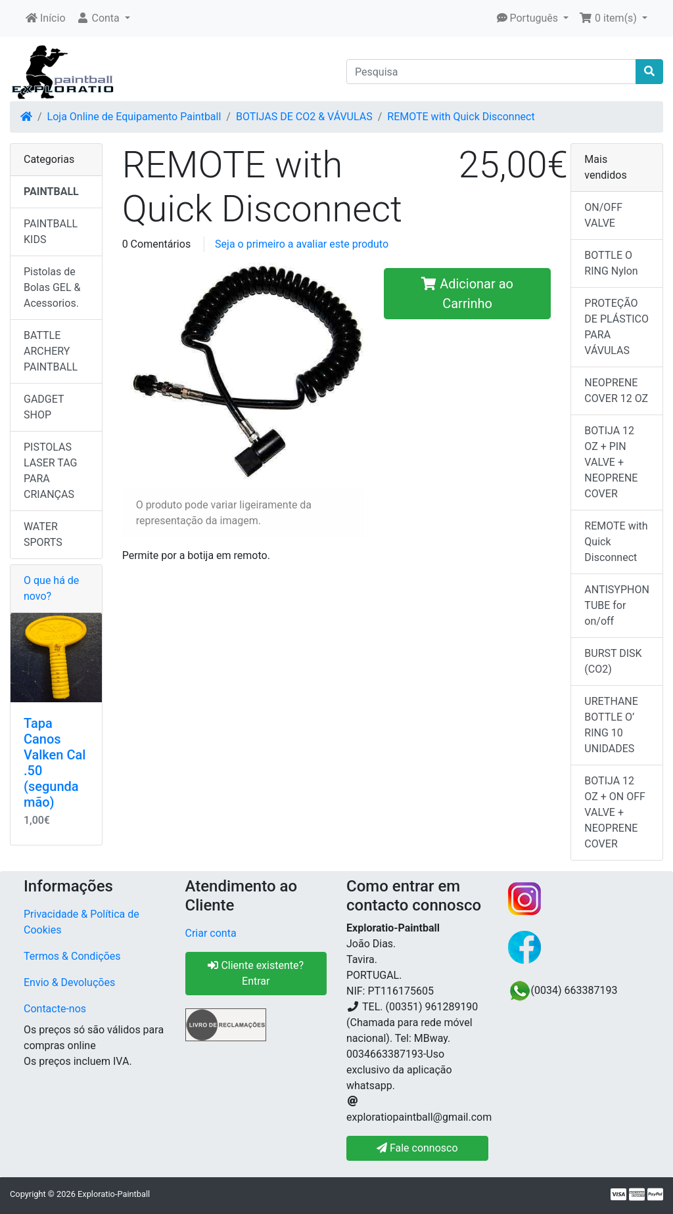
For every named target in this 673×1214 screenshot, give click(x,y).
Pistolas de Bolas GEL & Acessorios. (52, 287)
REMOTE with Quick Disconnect (460, 116)
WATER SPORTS (43, 534)
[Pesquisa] (491, 71)
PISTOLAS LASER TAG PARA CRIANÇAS (51, 471)
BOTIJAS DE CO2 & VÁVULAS (304, 116)
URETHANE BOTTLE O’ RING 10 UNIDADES (611, 725)
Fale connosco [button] (417, 1148)
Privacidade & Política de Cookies (81, 922)
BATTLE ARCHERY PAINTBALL (51, 351)
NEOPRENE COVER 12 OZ (616, 390)
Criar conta (211, 933)
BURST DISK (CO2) (612, 661)
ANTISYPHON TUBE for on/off (616, 605)
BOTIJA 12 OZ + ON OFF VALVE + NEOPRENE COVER (614, 812)
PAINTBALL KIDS (51, 231)
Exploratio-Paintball (114, 1194)
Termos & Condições (72, 956)
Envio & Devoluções (69, 982)
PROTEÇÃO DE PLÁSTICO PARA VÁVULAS (616, 327)
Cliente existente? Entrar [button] (256, 973)
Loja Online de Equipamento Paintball (134, 116)
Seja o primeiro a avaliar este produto (301, 244)
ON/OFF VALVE (603, 215)
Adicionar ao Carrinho (467, 293)
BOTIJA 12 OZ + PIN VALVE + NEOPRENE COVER (611, 462)
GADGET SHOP (44, 407)
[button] (103, 18)
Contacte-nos (55, 1008)
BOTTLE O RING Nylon (611, 263)
